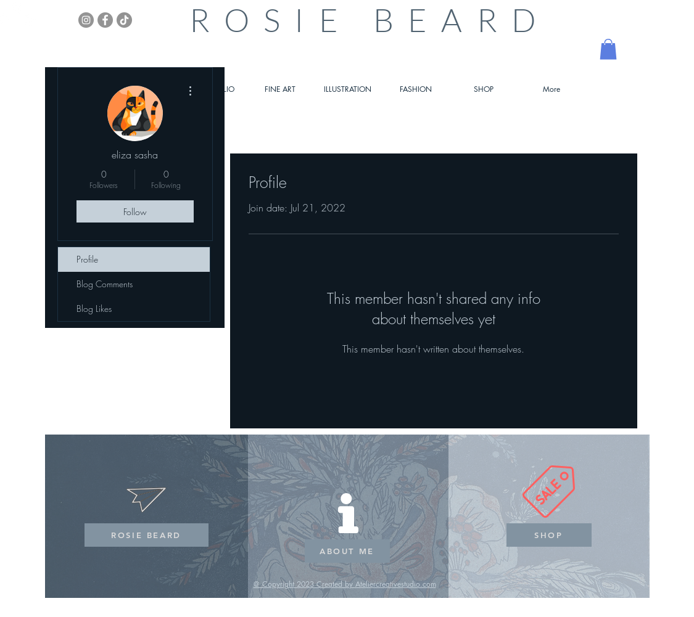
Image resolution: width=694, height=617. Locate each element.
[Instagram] (86, 20)
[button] (608, 49)
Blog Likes (94, 308)
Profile (87, 259)
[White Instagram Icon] (18, 7)
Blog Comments (104, 284)
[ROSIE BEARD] (147, 535)
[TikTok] (124, 20)
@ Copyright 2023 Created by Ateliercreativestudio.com (345, 584)
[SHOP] (549, 535)
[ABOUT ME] (347, 551)
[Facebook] (105, 20)
